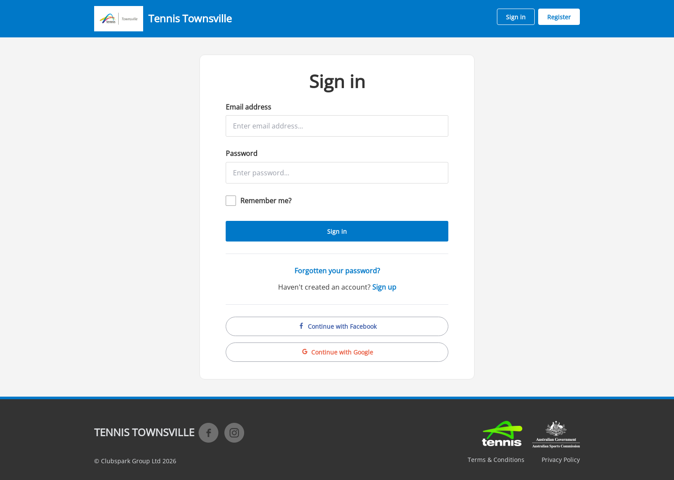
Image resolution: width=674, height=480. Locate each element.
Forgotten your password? (337, 270)
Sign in (516, 17)
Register (559, 17)
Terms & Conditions (496, 460)
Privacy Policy (561, 460)
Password (241, 153)
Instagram (234, 433)
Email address (248, 107)
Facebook (208, 433)
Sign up (384, 287)
